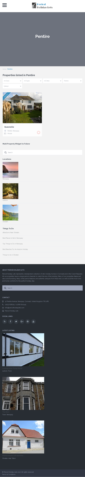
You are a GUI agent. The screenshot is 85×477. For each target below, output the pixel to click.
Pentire (10, 131)
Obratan (5, 458)
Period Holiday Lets (11, 311)
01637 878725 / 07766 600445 (15, 304)
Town (4, 414)
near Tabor (12, 458)
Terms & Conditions (8, 474)
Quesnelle (9, 127)
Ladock (4, 371)
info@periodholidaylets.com (14, 308)
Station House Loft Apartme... (13, 455)
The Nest (5, 412)
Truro (10, 371)
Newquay (16, 131)
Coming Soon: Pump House (12, 368)
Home (4, 69)
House (10, 133)
